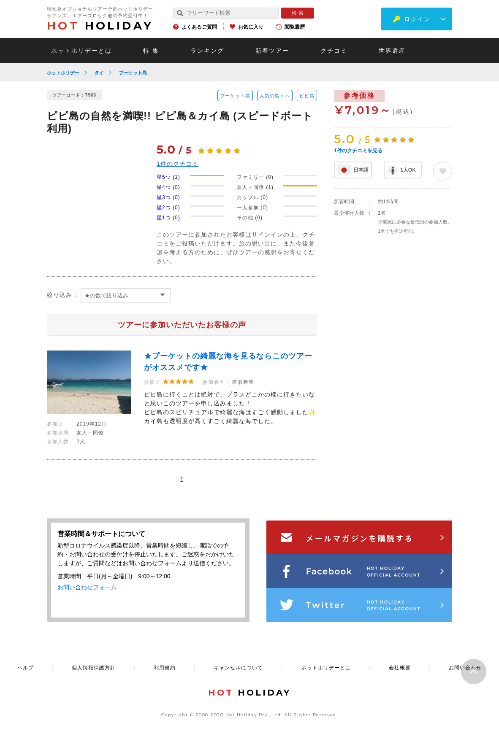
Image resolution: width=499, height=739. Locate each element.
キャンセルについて (238, 668)
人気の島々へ (275, 95)
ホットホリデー (63, 72)
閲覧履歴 (295, 27)
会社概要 (400, 668)
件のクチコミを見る (358, 151)
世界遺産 (392, 50)
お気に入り (250, 27)
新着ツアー (272, 50)
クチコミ (333, 50)
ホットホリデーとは (81, 50)
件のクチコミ (177, 163)
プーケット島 (133, 72)
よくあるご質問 (199, 27)
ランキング (207, 50)
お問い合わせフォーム (87, 587)
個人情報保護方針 (94, 668)
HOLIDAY (100, 25)
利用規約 (165, 668)
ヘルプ (25, 668)
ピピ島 (307, 95)
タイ (99, 72)
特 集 (151, 50)
